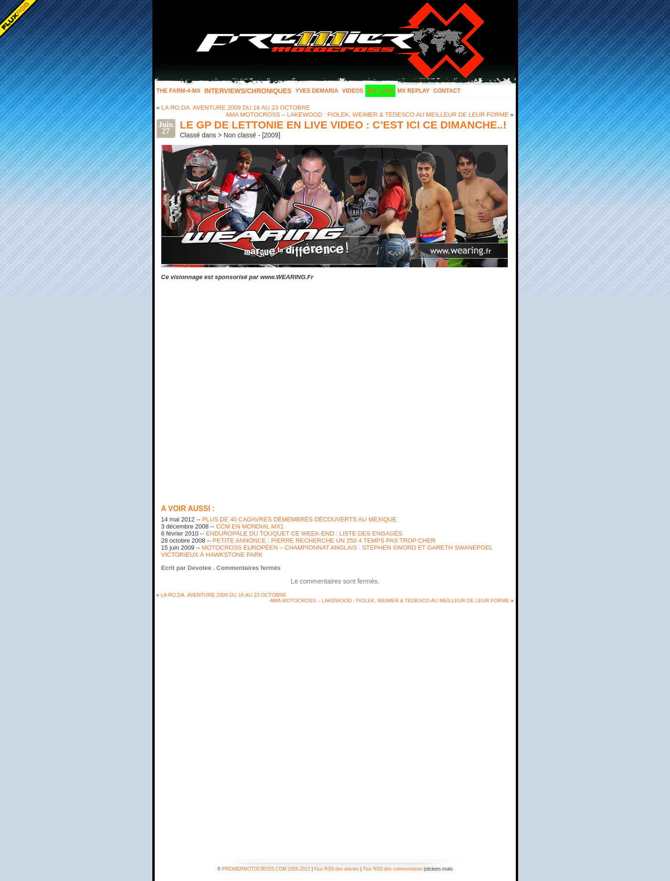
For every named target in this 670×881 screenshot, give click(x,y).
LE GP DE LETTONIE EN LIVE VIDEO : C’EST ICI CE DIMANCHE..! (343, 125)
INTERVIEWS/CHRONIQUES (248, 91)
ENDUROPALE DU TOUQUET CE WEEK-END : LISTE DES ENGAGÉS (304, 533)
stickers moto (439, 869)
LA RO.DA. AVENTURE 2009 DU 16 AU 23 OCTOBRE (235, 107)
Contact (447, 91)
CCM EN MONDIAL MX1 (250, 526)
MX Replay (413, 91)
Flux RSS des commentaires (393, 869)
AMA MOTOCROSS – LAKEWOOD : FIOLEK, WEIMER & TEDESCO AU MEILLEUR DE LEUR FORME (367, 114)
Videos (352, 91)
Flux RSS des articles (336, 869)
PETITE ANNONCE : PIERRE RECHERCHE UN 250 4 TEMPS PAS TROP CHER (324, 540)
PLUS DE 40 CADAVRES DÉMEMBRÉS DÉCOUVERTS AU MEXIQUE (299, 519)
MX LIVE (380, 91)
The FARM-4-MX (179, 91)
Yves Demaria (316, 91)
